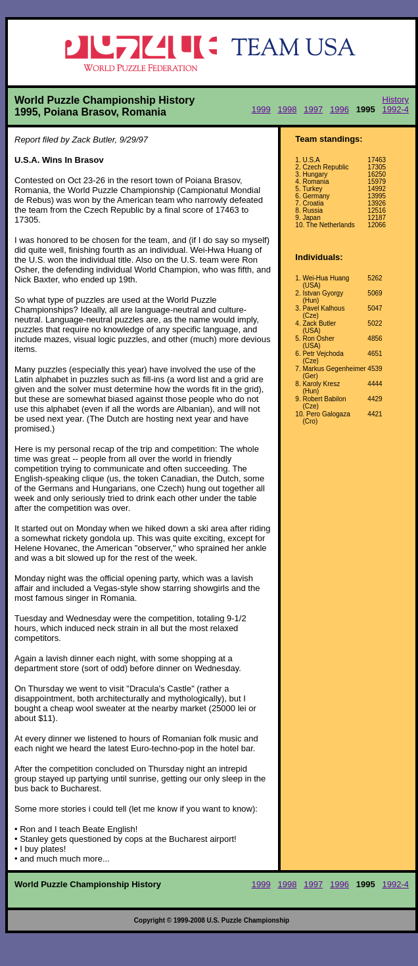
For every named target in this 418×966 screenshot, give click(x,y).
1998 (286, 109)
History (396, 99)
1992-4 (396, 109)
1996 (339, 109)
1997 (313, 109)
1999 (261, 109)
